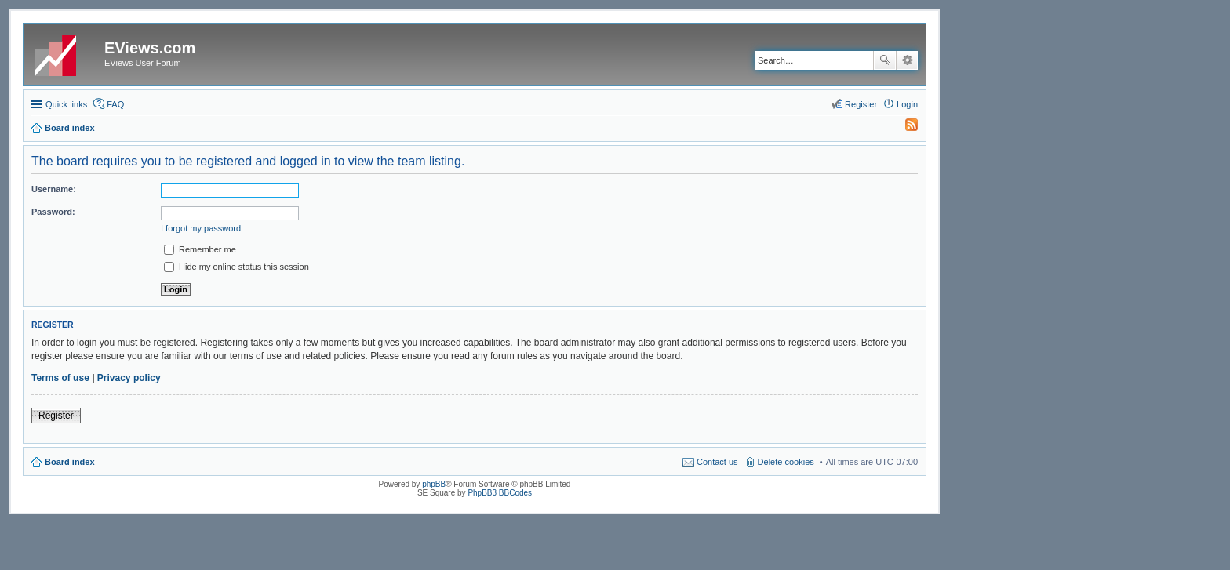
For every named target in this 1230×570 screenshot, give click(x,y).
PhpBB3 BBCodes (500, 492)
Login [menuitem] (907, 104)
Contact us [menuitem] (717, 462)
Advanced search (907, 60)
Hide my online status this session (236, 266)
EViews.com (149, 47)
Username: (53, 189)
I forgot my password (201, 228)
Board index (70, 462)
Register (56, 415)
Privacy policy (129, 377)
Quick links (66, 104)
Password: (53, 211)
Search (885, 60)
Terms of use (60, 377)
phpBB (434, 484)
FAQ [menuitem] (115, 104)
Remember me (200, 249)
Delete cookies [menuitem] (786, 462)
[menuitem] (904, 127)
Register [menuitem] (861, 104)
